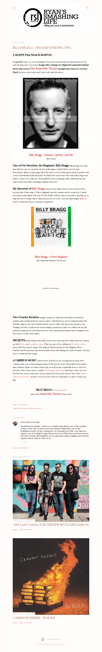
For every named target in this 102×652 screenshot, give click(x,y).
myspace (61, 390)
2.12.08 (23, 442)
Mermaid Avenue (35, 344)
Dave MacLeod (28, 422)
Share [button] (15, 405)
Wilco (22, 344)
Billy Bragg (37, 188)
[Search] (87, 7)
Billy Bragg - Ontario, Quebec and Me (51, 155)
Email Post (23, 405)
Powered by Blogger (51, 639)
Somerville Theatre (50, 393)
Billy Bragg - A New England (51, 256)
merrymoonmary (58, 644)
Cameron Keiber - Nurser (34, 618)
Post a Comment (20, 448)
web (54, 390)
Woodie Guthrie (79, 344)
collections (59, 370)
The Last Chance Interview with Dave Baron (51, 525)
